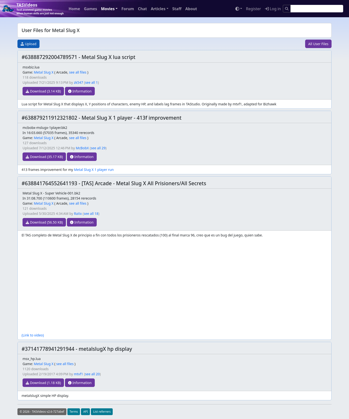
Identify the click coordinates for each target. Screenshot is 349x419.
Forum (127, 8)
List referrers (102, 412)
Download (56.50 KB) (44, 222)
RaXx (78, 213)
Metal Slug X (43, 72)
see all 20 (92, 374)
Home (74, 8)
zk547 (78, 82)
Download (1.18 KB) (43, 382)
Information (80, 91)
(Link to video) (33, 335)
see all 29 (98, 148)
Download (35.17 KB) (44, 156)
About (191, 8)
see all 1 (91, 82)
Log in (273, 8)
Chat (142, 8)
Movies (108, 8)
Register (253, 8)
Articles (158, 8)
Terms (74, 412)
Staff (177, 8)
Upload (28, 44)
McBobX (82, 148)
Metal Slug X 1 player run (94, 169)
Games (90, 8)
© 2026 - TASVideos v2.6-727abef (42, 412)
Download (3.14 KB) (43, 91)
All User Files (318, 44)
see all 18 (91, 213)
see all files (78, 72)
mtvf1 (78, 374)
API (85, 412)
